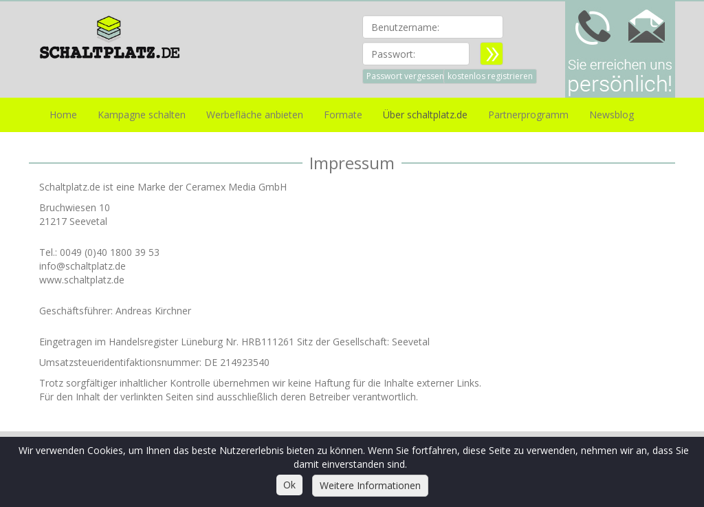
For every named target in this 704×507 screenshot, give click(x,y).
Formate (343, 114)
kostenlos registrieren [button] (490, 76)
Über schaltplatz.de (425, 114)
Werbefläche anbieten (254, 114)
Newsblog (611, 114)
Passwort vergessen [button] (405, 76)
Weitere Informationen (370, 485)
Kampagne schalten (142, 114)
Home (63, 114)
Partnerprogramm (528, 114)
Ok (289, 484)
